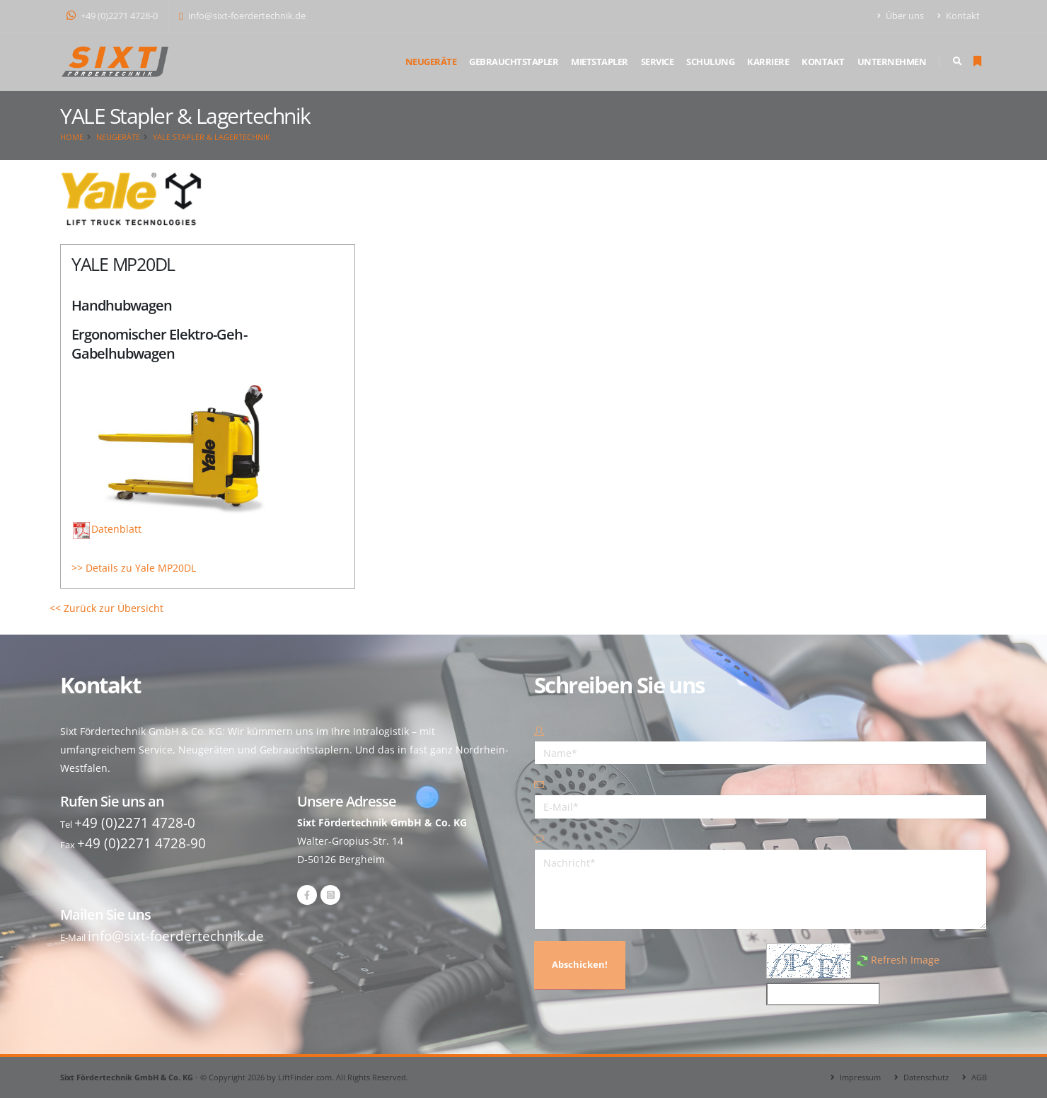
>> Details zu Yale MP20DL (133, 567)
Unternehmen (892, 61)
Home (71, 137)
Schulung (710, 61)
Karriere (768, 61)
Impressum (860, 1077)
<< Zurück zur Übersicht (106, 608)
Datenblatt (107, 529)
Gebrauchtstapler (513, 61)
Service (657, 61)
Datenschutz (926, 1077)
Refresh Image (905, 959)
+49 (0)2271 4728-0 (112, 16)
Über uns (901, 16)
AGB (979, 1077)
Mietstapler (599, 61)
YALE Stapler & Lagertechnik (211, 137)
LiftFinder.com (305, 1077)
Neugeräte (431, 61)
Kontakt (958, 16)
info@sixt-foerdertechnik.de (242, 16)
